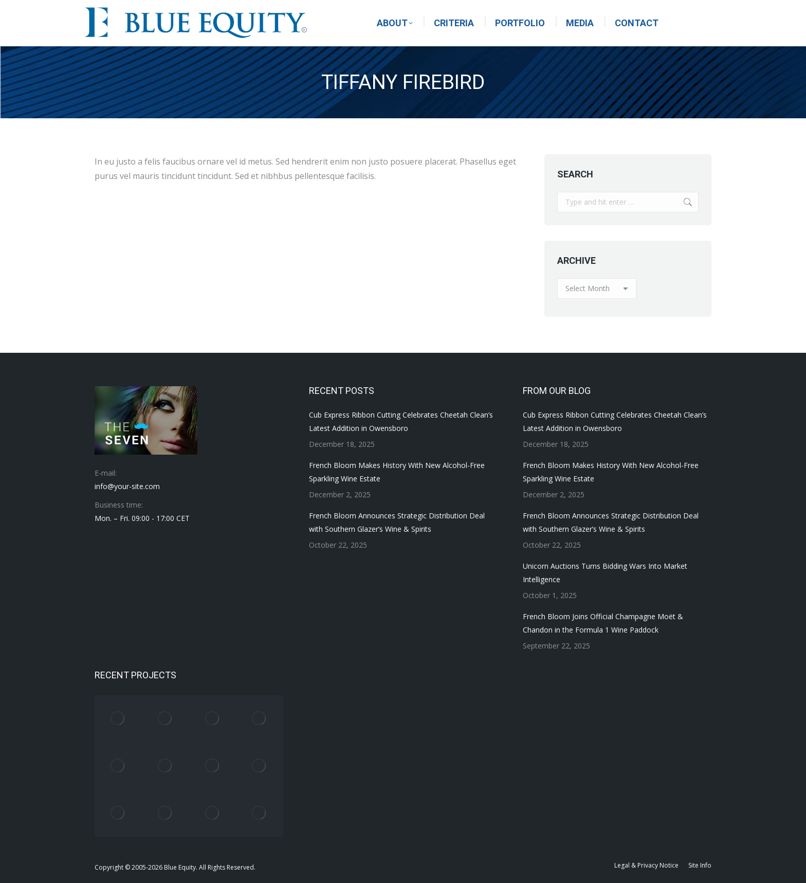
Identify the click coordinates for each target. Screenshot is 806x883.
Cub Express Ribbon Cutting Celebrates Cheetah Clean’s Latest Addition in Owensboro (401, 421)
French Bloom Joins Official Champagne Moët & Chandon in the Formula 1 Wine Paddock (603, 623)
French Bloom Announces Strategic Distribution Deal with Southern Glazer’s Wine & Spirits (397, 522)
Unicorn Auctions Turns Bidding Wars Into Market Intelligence (605, 572)
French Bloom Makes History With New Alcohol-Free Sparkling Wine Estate (397, 471)
